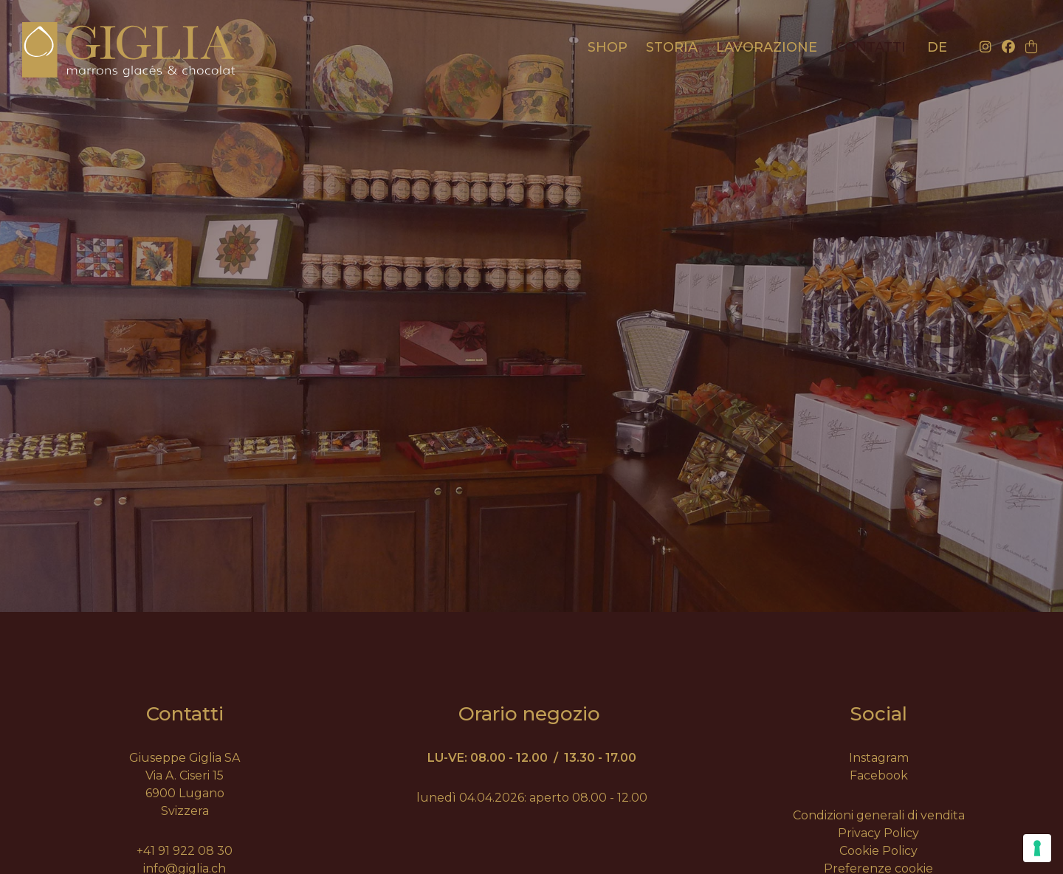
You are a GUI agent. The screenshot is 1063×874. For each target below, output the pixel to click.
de (937, 47)
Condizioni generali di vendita (879, 815)
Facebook (879, 775)
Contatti (871, 47)
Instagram (879, 758)
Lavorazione (766, 47)
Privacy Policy (878, 833)
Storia (672, 47)
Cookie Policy (878, 851)
